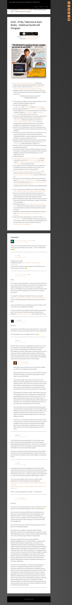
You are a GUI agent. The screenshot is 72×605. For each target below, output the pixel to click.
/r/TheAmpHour (40, 107)
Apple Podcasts (30, 38)
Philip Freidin (18, 498)
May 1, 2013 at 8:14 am (20, 322)
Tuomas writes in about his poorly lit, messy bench (27, 171)
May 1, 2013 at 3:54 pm (23, 363)
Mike (16, 463)
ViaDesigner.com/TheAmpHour (22, 224)
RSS (36, 38)
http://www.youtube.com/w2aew (23, 240)
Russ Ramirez (21, 362)
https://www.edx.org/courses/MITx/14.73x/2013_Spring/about (27, 297)
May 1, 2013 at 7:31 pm (20, 436)
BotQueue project (32, 160)
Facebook (27, 107)
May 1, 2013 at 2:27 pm (20, 342)
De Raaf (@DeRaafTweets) (21, 274)
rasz (16, 255)
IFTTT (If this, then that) (34, 108)
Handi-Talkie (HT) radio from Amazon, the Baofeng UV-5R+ (30, 191)
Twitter (20, 107)
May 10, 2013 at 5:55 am (21, 499)
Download (37, 37)
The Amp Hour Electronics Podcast (24, 2)
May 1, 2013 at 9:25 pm (20, 464)
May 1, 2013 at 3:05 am (20, 257)
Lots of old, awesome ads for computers (24, 83)
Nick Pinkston (29, 112)
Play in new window (28, 37)
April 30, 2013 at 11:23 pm (21, 242)
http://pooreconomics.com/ (23, 314)
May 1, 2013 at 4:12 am (20, 276)
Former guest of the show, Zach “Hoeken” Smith (27, 158)
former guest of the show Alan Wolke (27, 180)
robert (17, 320)
